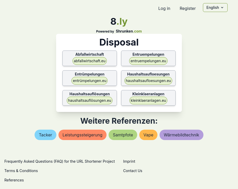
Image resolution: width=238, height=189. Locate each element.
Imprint (129, 161)
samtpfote (123, 134)
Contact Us (132, 170)
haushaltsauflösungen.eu (89, 100)
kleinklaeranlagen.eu (148, 100)
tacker (45, 134)
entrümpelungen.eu (89, 80)
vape (148, 134)
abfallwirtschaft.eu (89, 61)
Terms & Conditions (21, 170)
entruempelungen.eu (148, 61)
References (14, 180)
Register (188, 8)
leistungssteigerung (83, 134)
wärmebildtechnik (181, 134)
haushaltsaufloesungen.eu (148, 80)
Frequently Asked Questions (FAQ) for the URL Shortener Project (59, 161)
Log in (164, 8)
